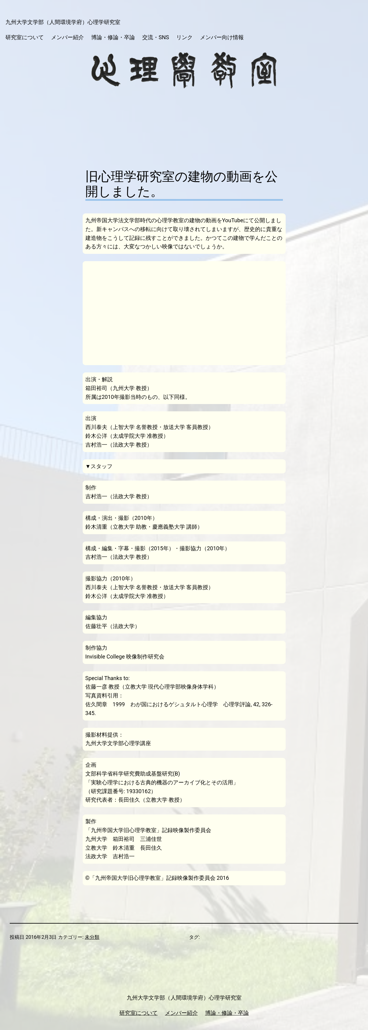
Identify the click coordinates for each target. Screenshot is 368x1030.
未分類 (92, 937)
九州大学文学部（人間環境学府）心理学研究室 (62, 22)
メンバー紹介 (181, 1013)
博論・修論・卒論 (227, 1013)
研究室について (138, 1013)
